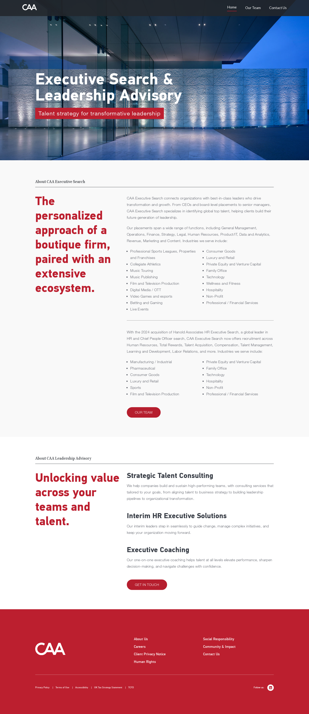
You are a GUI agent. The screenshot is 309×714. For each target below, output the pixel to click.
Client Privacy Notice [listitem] (150, 654)
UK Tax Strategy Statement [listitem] (108, 687)
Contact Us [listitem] (211, 654)
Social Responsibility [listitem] (218, 639)
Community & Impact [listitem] (219, 646)
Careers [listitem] (140, 646)
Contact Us (278, 7)
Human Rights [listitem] (145, 662)
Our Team (253, 7)
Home (232, 7)
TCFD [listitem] (131, 687)
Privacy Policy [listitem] (42, 687)
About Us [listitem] (141, 639)
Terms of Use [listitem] (62, 687)
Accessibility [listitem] (81, 687)
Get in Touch (147, 585)
